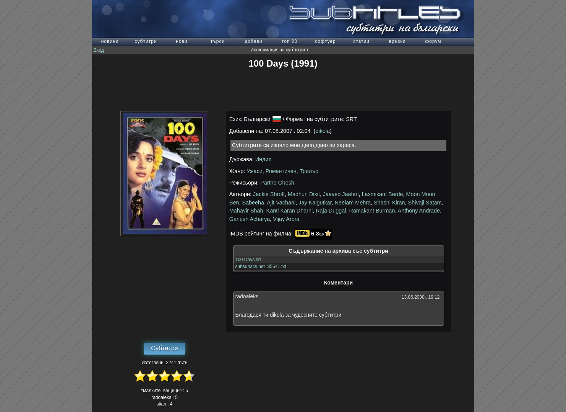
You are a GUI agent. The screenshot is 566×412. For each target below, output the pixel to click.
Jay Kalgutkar (314, 202)
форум (433, 41)
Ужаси (255, 171)
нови (181, 41)
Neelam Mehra (353, 202)
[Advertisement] (283, 90)
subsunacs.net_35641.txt (260, 266)
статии (361, 41)
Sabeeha (253, 202)
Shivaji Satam (425, 202)
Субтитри (164, 348)
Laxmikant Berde (382, 194)
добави (253, 41)
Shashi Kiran (389, 202)
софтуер (325, 41)
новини (110, 41)
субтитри (146, 41)
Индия (263, 159)
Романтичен (281, 171)
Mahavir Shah (246, 211)
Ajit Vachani (281, 202)
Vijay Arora (286, 219)
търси (218, 41)
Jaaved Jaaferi (341, 194)
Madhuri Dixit (304, 194)
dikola (322, 131)
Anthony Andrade (419, 211)
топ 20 (289, 41)
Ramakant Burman (372, 211)
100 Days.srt (248, 259)
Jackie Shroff (269, 194)
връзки (397, 41)
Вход (99, 50)
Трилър (309, 171)
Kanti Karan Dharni (289, 211)
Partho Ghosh (277, 183)
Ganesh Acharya (249, 219)
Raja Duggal (331, 211)
